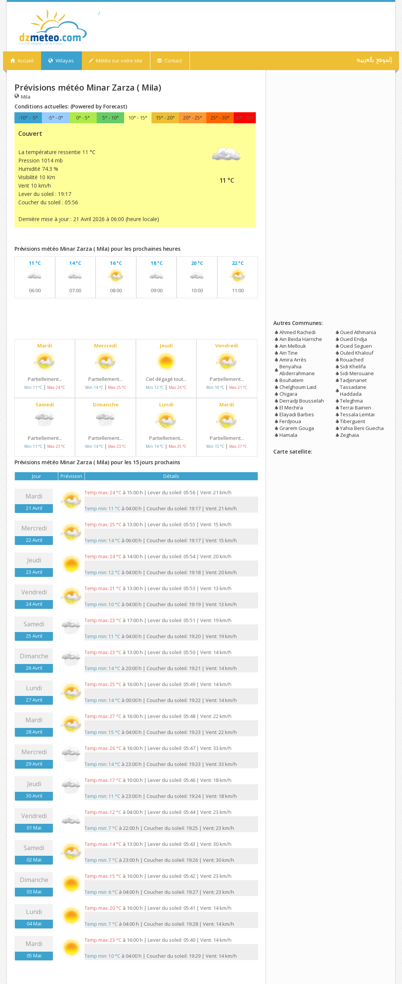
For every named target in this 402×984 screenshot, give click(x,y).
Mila (22, 96)
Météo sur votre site (115, 60)
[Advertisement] (103, 238)
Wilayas (61, 60)
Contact (169, 60)
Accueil (22, 60)
